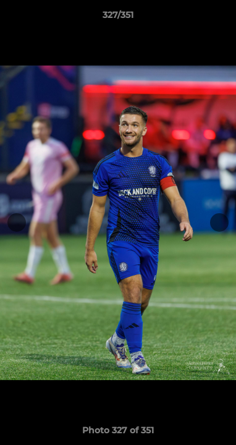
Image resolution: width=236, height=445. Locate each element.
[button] (221, 17)
